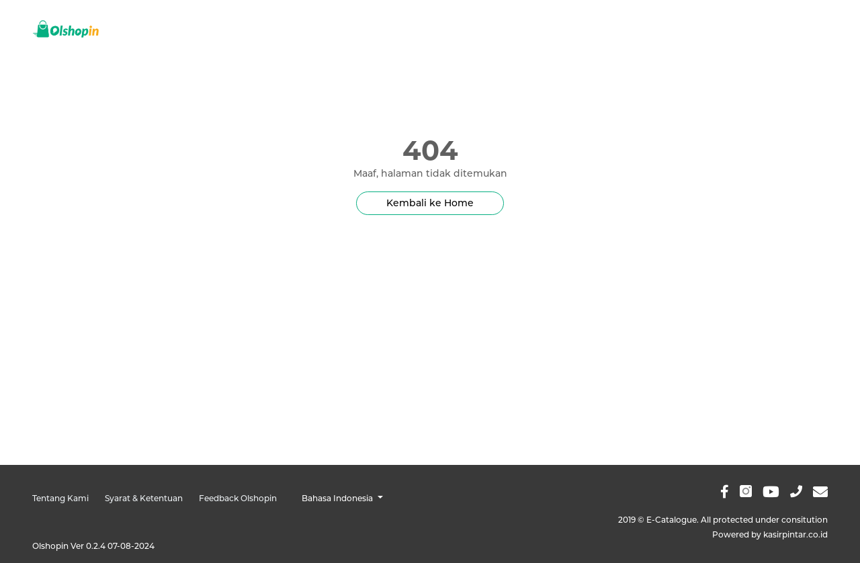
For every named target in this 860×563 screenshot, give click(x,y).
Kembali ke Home (430, 203)
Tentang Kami (60, 498)
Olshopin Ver (93, 546)
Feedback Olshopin (238, 498)
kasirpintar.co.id (795, 534)
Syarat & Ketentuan (144, 498)
